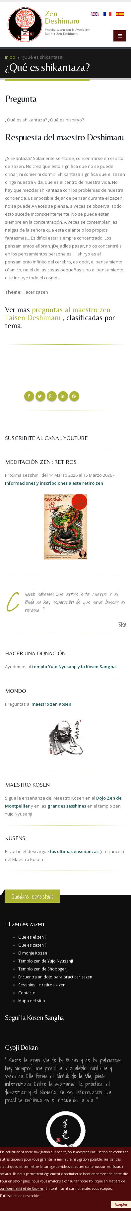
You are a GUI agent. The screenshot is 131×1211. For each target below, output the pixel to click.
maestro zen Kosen (51, 704)
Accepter (121, 1204)
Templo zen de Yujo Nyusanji (45, 960)
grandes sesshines (66, 806)
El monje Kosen (32, 953)
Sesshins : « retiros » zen (41, 984)
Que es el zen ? (32, 937)
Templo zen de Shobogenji (43, 968)
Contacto (26, 992)
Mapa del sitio (31, 1000)
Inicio (10, 57)
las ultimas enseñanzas (74, 851)
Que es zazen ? (32, 945)
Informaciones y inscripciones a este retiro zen (54, 483)
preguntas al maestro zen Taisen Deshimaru (57, 313)
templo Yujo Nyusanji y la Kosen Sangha (74, 667)
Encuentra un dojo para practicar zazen (55, 976)
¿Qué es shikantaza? (43, 57)
